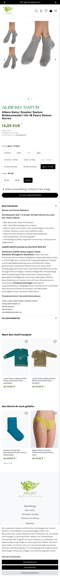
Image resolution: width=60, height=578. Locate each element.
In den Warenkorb (30, 195)
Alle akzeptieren (30, 562)
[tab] (30, 259)
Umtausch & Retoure (30, 518)
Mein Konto (30, 510)
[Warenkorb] (50, 10)
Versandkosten (21, 135)
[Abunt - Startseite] (8, 10)
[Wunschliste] (46, 10)
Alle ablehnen (30, 567)
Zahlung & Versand (30, 514)
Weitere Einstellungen (11, 556)
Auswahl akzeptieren (30, 573)
